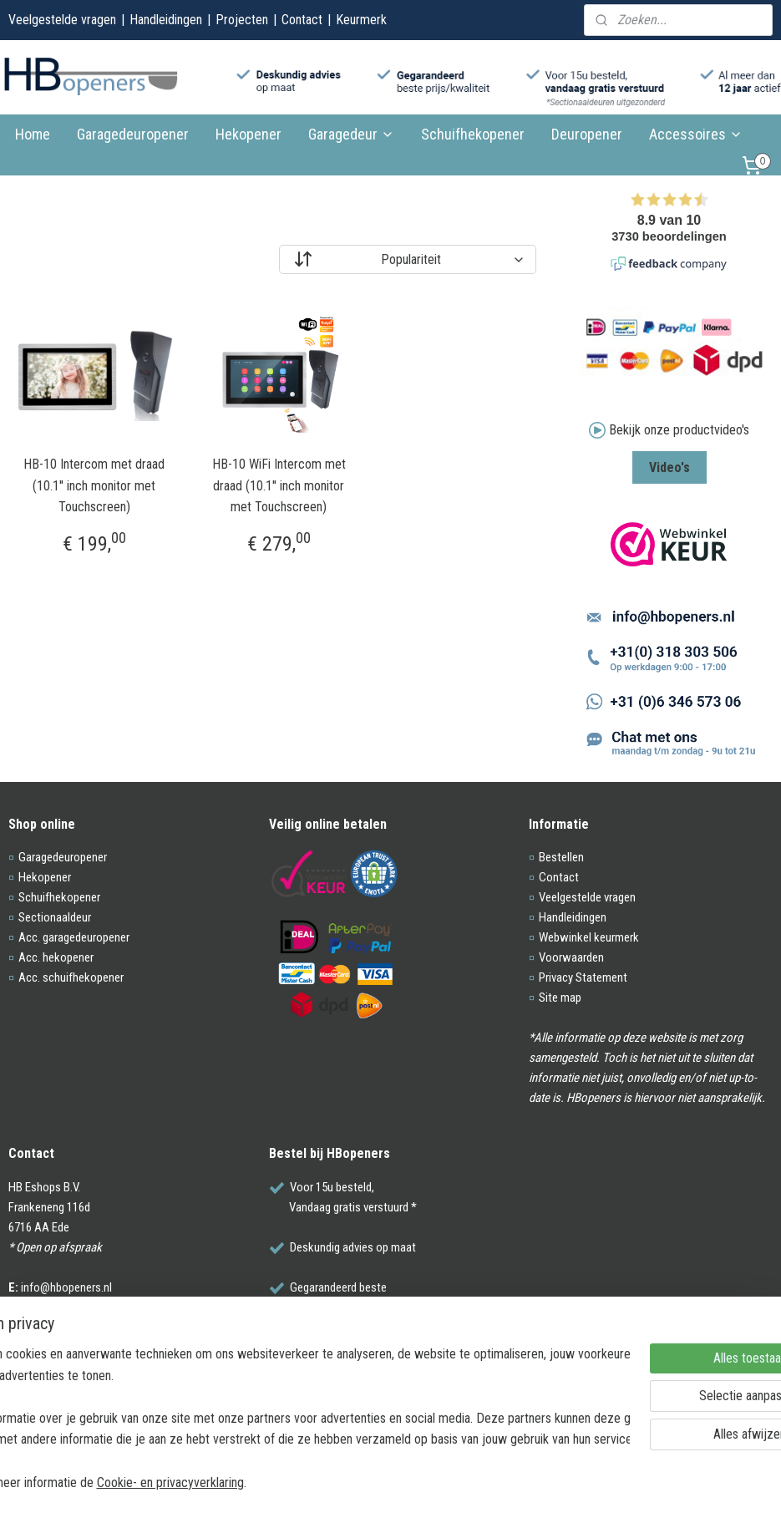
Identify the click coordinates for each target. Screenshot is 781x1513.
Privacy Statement (583, 977)
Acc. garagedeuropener (73, 937)
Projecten (242, 20)
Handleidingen (165, 20)
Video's (669, 467)
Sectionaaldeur (54, 917)
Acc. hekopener (56, 957)
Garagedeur (351, 134)
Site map (560, 997)
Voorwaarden (571, 957)
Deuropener (586, 134)
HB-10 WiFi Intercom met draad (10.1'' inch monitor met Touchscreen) (279, 485)
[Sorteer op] (407, 259)
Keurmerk (361, 20)
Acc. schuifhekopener (71, 977)
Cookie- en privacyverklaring (258, 1482)
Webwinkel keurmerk (589, 937)
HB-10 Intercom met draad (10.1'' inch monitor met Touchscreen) (94, 485)
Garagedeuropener (133, 134)
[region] (280, 1417)
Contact (301, 20)
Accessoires (696, 134)
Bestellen (561, 857)
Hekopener (248, 134)
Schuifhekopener (473, 134)
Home (32, 134)
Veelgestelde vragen (62, 20)
